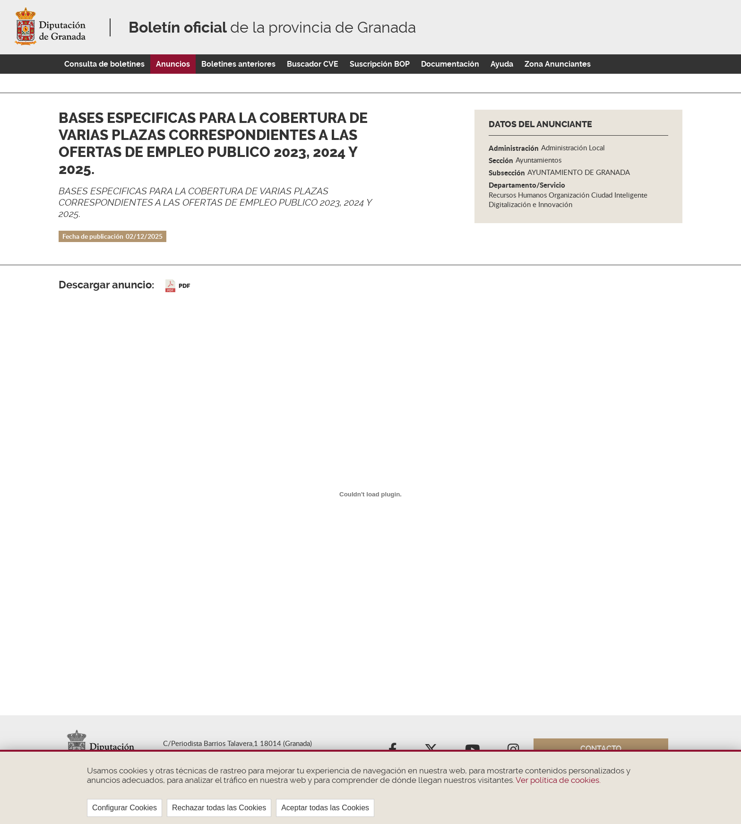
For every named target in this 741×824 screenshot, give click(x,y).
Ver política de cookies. (557, 780)
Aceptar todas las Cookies (325, 808)
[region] (370, 787)
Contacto (600, 748)
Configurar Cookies (124, 808)
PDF (184, 285)
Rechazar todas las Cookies (219, 808)
